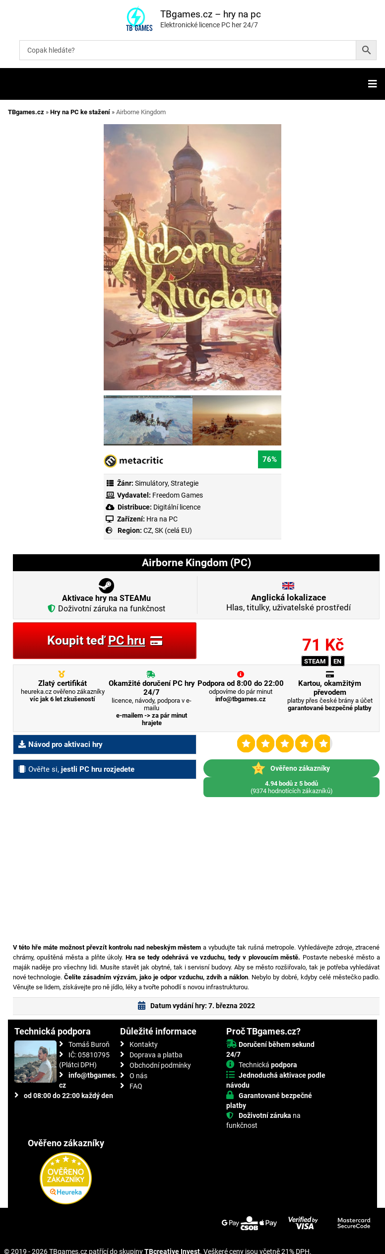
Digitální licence (176, 507)
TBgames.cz (26, 112)
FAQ (135, 1086)
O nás (138, 1076)
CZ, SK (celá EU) (167, 530)
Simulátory (151, 483)
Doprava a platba (156, 1055)
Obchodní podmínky (160, 1065)
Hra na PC (161, 519)
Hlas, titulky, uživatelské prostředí (288, 602)
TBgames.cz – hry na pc (210, 14)
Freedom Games (177, 495)
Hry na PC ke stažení (80, 112)
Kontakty (143, 1044)
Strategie (184, 483)
